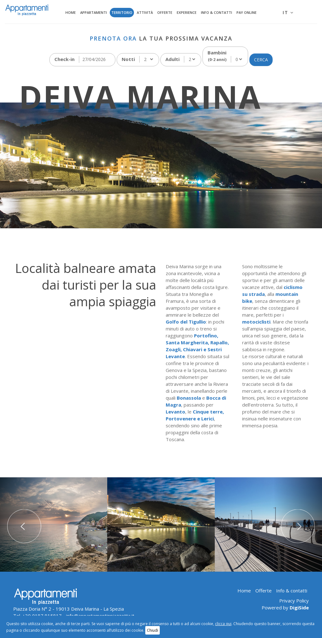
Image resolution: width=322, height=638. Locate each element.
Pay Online (246, 12)
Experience (187, 12)
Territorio (121, 12)
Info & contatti (216, 12)
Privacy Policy (294, 600)
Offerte (164, 12)
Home (70, 12)
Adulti (172, 59)
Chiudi (152, 630)
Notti (128, 59)
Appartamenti (93, 12)
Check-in (64, 59)
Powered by (285, 607)
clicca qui (223, 623)
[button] (24, 524)
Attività (145, 12)
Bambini (217, 55)
